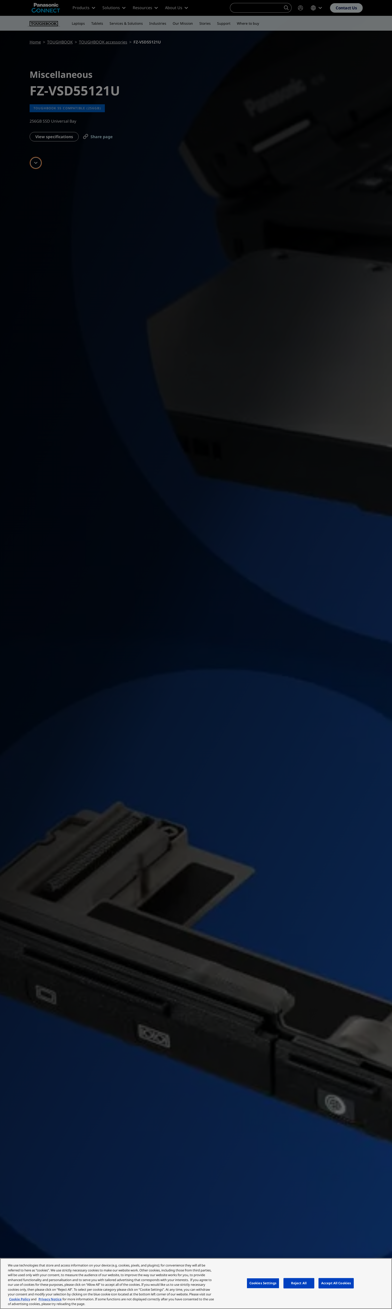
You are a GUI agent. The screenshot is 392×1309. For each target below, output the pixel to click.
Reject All (299, 1283)
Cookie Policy (19, 1299)
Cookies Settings (263, 1283)
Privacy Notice (50, 1299)
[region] (196, 1283)
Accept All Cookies (336, 1283)
